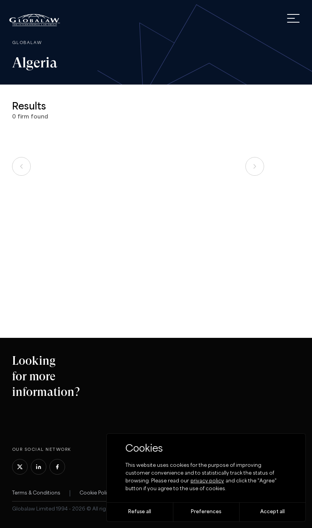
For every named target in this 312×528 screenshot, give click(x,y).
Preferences (206, 511)
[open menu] (293, 18)
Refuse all (139, 511)
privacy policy (207, 481)
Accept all (272, 511)
